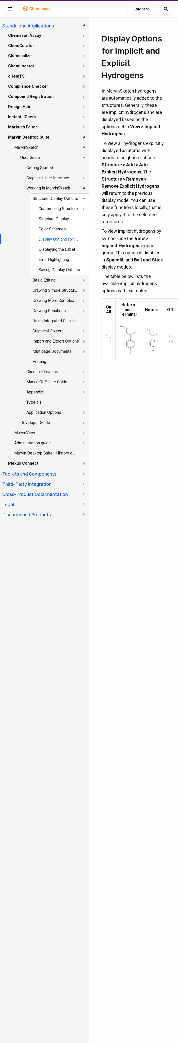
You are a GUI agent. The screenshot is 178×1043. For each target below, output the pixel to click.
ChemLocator (21, 66)
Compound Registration (31, 96)
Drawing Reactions (49, 310)
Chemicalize (20, 55)
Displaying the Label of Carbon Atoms (60, 249)
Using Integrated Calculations (56, 320)
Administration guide (32, 442)
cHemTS (16, 76)
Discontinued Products (26, 515)
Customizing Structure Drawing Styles (60, 208)
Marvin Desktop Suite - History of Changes (45, 453)
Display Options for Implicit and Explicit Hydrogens (60, 239)
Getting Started (39, 167)
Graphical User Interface (47, 177)
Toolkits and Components (29, 474)
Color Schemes (52, 229)
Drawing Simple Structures (56, 290)
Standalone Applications (28, 26)
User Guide (30, 157)
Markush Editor (22, 127)
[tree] (44, 269)
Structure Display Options (55, 198)
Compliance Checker (28, 86)
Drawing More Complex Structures (56, 300)
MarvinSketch (26, 147)
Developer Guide (35, 422)
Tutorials (34, 402)
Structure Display (54, 218)
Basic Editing (44, 280)
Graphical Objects (48, 331)
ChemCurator (21, 45)
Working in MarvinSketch (48, 188)
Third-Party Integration (27, 484)
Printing (39, 361)
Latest (141, 9)
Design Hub (19, 106)
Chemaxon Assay (24, 35)
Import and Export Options (56, 341)
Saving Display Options (59, 269)
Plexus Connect (23, 463)
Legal (8, 504)
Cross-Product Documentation (35, 494)
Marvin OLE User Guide (46, 381)
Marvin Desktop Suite (29, 137)
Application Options (43, 412)
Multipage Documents (52, 351)
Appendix (34, 392)
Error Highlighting (54, 259)
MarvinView (24, 432)
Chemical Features (42, 371)
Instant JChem (22, 116)
